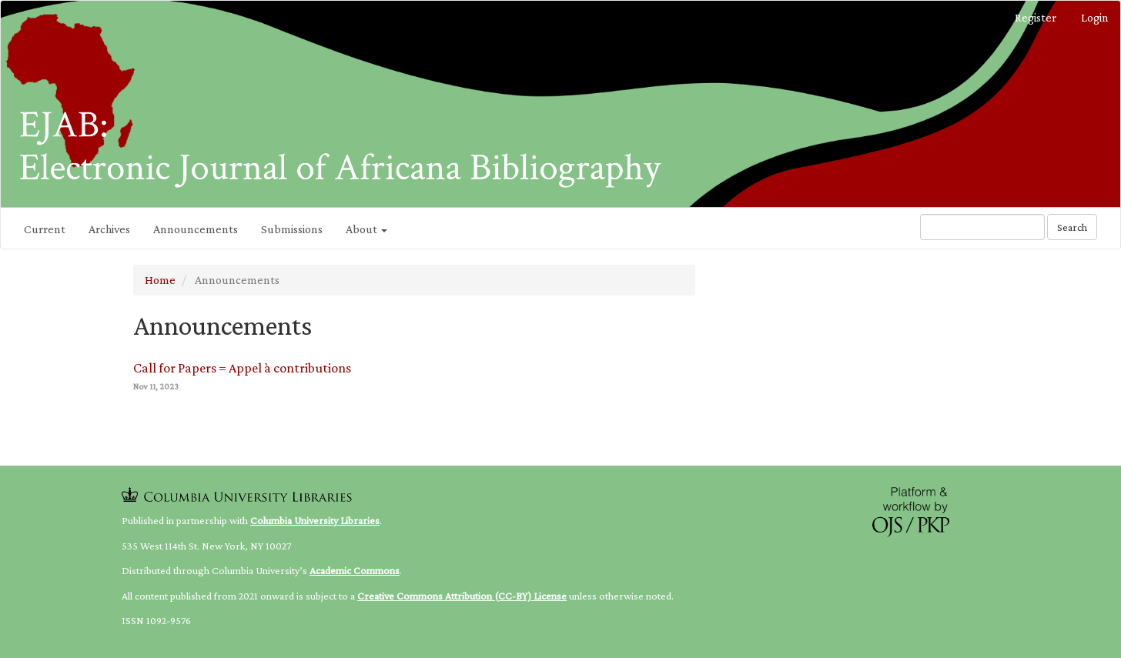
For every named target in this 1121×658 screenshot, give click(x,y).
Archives (109, 228)
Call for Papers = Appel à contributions (242, 368)
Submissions (292, 228)
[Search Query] (982, 227)
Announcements (195, 228)
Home (160, 279)
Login (1095, 17)
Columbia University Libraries (315, 520)
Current (44, 228)
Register (1035, 17)
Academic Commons (355, 570)
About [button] (366, 228)
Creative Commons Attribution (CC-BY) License (462, 596)
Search (1072, 227)
